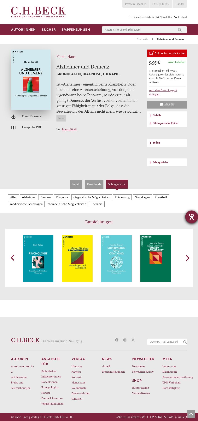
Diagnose (62, 197)
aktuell (106, 366)
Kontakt (76, 377)
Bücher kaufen (140, 387)
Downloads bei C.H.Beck (80, 396)
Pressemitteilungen (113, 371)
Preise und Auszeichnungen (21, 385)
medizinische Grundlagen (26, 204)
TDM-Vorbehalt (171, 382)
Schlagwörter (116, 184)
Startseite (143, 39)
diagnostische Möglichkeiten (91, 197)
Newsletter (138, 366)
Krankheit (161, 197)
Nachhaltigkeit (171, 387)
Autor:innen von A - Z (22, 369)
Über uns (77, 366)
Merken (167, 104)
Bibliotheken (48, 371)
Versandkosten (141, 393)
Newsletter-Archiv (143, 371)
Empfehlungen (75, 29)
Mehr (61, 118)
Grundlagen (142, 197)
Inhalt (76, 184)
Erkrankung (122, 197)
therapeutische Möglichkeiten (67, 204)
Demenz (45, 197)
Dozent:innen (49, 381)
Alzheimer (28, 197)
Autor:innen (23, 29)
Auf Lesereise (19, 377)
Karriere (76, 371)
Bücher (49, 29)
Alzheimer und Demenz (170, 39)
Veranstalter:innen (52, 403)
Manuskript (78, 382)
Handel (180, 3)
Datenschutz (169, 371)
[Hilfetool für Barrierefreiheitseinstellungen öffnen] (191, 216)
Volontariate (79, 387)
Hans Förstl (69, 129)
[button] (13, 258)
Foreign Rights (161, 3)
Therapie (96, 204)
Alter (13, 197)
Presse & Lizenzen (135, 3)
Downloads (94, 184)
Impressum (169, 366)
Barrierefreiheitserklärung (174, 377)
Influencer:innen (51, 376)
